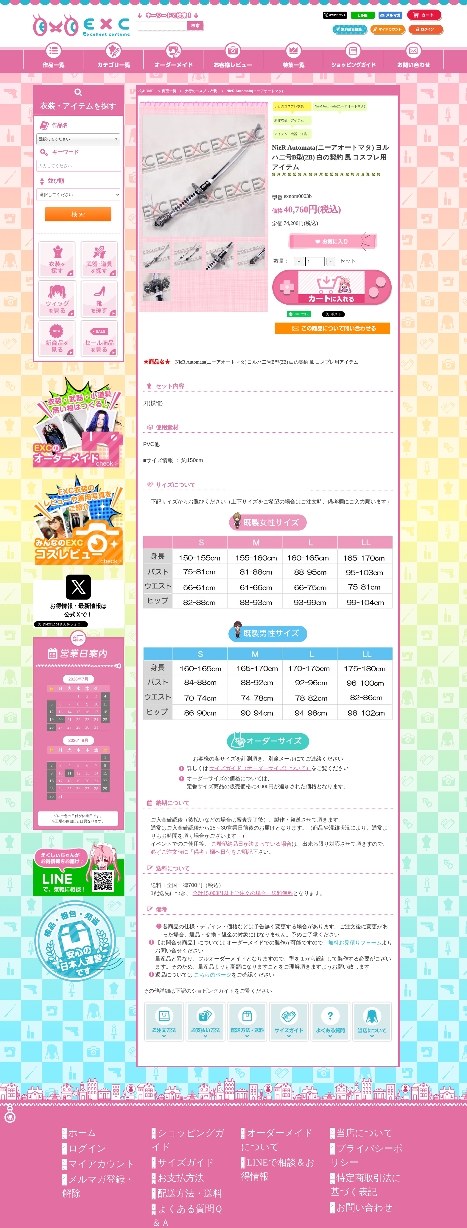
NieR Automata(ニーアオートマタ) (254, 91)
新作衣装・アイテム (289, 120)
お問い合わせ (364, 1207)
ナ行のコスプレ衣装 (201, 91)
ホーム (82, 1133)
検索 (195, 25)
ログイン (87, 1148)
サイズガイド (186, 1162)
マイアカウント (101, 1164)
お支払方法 (181, 1178)
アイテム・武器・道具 (290, 134)
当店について (364, 1133)
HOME (146, 91)
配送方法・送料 (190, 1193)
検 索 (78, 214)
